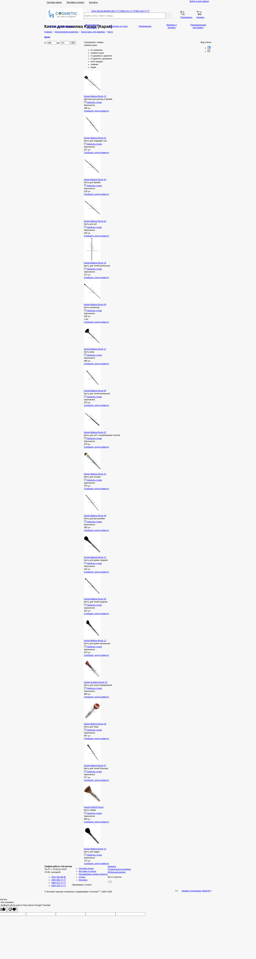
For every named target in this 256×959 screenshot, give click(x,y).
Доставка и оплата (75, 2)
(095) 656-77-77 (113, 11)
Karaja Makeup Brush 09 (95, 304)
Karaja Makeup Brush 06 (95, 599)
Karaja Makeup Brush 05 (95, 391)
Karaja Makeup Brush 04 (95, 179)
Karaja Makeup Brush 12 (95, 640)
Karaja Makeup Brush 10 (95, 96)
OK (73, 42)
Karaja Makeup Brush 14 (95, 849)
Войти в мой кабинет (199, 1)
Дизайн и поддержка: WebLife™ (196, 891)
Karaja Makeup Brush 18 (95, 724)
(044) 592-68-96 (98, 11)
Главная (48, 32)
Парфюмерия (145, 26)
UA (170, 891)
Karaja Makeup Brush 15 (95, 474)
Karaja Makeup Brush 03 (95, 221)
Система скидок (54, 2)
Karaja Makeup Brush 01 (95, 138)
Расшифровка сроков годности (93, 874)
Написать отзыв (93, 102)
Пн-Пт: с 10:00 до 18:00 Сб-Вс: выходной (58, 869)
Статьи (82, 877)
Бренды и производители (61, 26)
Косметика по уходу (118, 26)
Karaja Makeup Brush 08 (95, 515)
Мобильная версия (117, 872)
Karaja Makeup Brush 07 (95, 765)
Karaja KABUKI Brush (94, 807)
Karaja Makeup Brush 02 (95, 432)
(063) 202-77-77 (142, 11)
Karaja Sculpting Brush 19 (95, 682)
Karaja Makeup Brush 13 (95, 557)
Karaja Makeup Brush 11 (95, 349)
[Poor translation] (12, 909)
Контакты (93, 2)
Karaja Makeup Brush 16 (95, 263)
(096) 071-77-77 (127, 11)
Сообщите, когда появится (96, 111)
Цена (47, 37)
